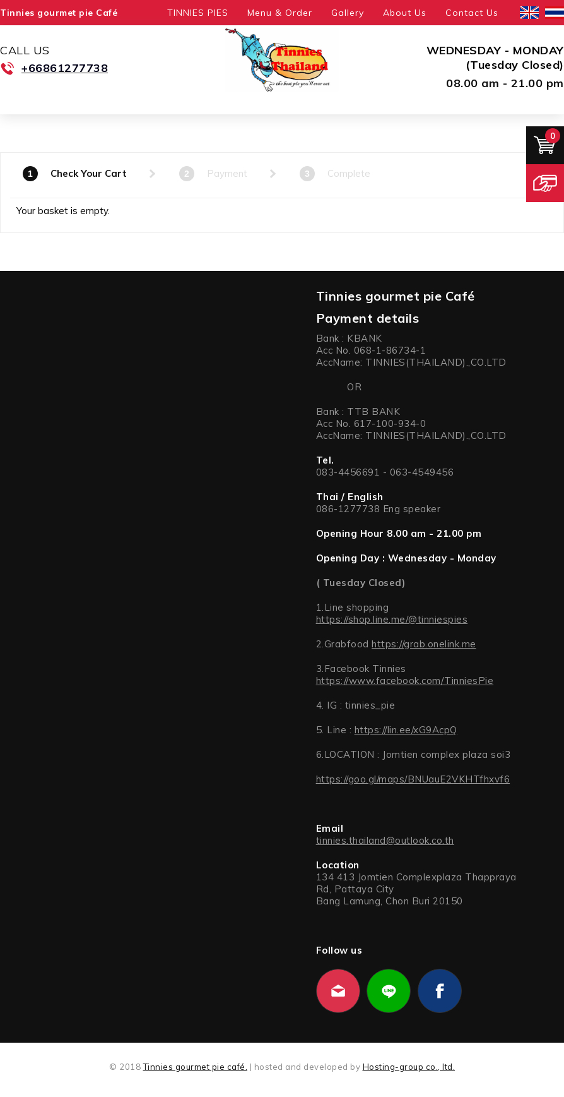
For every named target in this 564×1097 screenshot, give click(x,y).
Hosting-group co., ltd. (409, 1067)
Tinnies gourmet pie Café (58, 12)
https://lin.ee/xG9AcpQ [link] (406, 730)
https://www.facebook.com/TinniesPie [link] (405, 680)
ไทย (554, 12)
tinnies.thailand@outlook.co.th (385, 840)
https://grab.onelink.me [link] (424, 644)
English (529, 12)
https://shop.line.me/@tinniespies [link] (392, 619)
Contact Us (471, 12)
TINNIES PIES (197, 12)
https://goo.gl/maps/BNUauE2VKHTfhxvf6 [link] (413, 779)
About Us (404, 12)
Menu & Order (279, 12)
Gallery (347, 12)
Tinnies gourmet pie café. (195, 1067)
